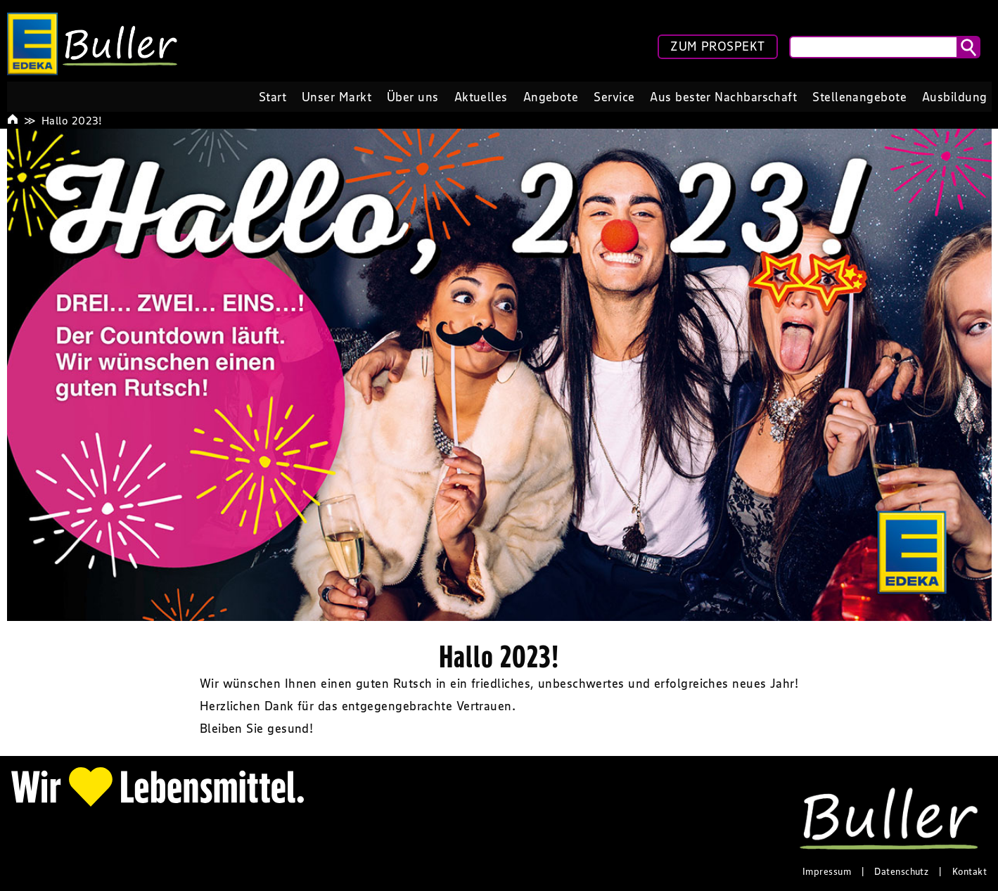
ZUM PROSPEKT (717, 46)
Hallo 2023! (72, 120)
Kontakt (969, 871)
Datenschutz (901, 871)
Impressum (826, 871)
